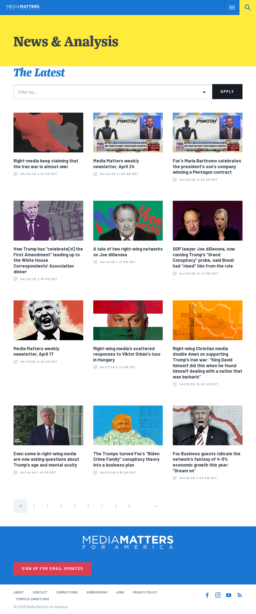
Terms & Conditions (32, 599)
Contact (40, 592)
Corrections (67, 592)
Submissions (96, 592)
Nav (229, 7)
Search (248, 7)
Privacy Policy (145, 592)
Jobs (120, 592)
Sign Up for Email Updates (52, 568)
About (19, 592)
